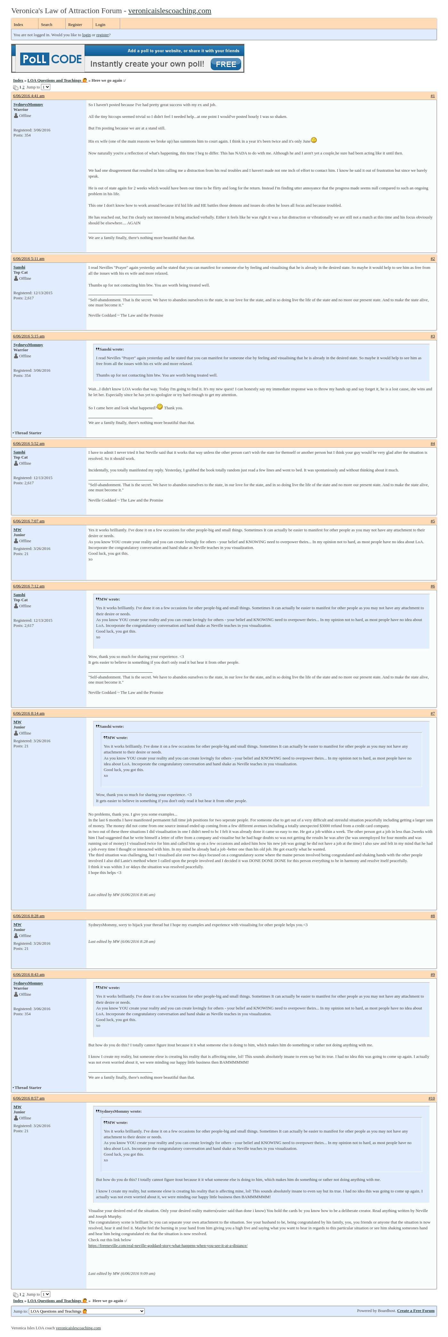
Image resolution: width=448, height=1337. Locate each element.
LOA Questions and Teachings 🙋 (57, 80)
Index (18, 24)
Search (46, 24)
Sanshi (19, 267)
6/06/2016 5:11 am (29, 258)
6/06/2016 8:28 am (29, 915)
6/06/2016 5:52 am (29, 443)
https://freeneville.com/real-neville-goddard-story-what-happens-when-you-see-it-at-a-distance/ (168, 1245)
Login (100, 24)
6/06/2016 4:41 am (29, 95)
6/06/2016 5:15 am (29, 336)
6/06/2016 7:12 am (29, 586)
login (86, 34)
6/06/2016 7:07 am (29, 521)
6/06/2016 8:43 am (29, 974)
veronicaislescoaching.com (169, 10)
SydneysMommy (28, 104)
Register (75, 24)
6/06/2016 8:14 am (29, 713)
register (102, 34)
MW (17, 529)
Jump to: (79, 1311)
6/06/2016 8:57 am (29, 1098)
